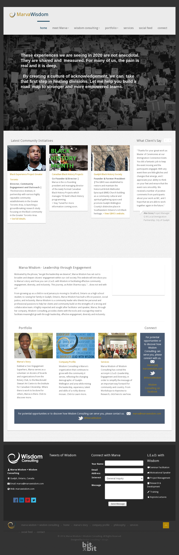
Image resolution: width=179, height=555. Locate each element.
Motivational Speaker (159, 473)
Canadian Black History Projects (67, 174)
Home (66, 525)
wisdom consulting (87, 28)
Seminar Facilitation (158, 468)
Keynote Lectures (156, 497)
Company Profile (67, 362)
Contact (41, 532)
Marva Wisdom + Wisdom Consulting (40, 525)
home (43, 28)
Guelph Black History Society (108, 174)
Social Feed (27, 532)
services (129, 28)
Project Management (158, 478)
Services (105, 362)
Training (152, 492)
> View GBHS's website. (113, 214)
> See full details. (18, 219)
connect (162, 28)
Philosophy (120, 525)
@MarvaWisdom (92, 418)
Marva (28, 15)
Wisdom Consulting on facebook (152, 388)
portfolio (112, 28)
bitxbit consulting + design (95, 540)
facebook (15, 500)
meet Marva (60, 28)
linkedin (21, 500)
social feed (145, 28)
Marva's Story (24, 362)
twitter (33, 500)
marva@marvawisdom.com (147, 414)
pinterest (27, 500)
